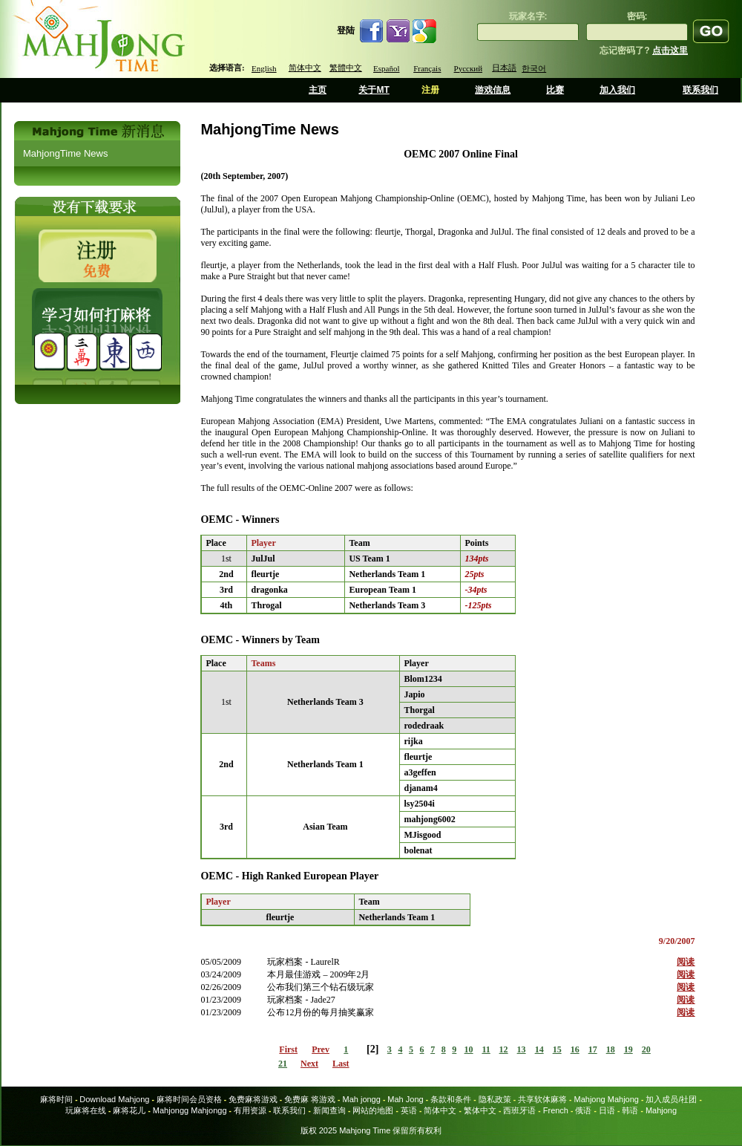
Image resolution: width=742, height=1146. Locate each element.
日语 (607, 1110)
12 (503, 1049)
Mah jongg (361, 1099)
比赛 (555, 90)
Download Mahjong (114, 1099)
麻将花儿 (129, 1110)
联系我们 (700, 90)
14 (539, 1049)
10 (468, 1049)
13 (521, 1049)
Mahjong (661, 1110)
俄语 (583, 1110)
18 (610, 1049)
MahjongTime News (65, 153)
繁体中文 (480, 1110)
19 (628, 1049)
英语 (409, 1110)
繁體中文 (345, 67)
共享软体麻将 (542, 1099)
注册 (430, 90)
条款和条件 (450, 1099)
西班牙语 (519, 1110)
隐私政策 (495, 1099)
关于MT (373, 90)
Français (427, 68)
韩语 (630, 1110)
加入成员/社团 (671, 1099)
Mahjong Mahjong (606, 1099)
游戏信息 (492, 90)
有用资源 (250, 1110)
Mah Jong (405, 1099)
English (264, 68)
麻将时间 (56, 1099)
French (555, 1110)
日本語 (504, 67)
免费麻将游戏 (253, 1099)
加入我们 (617, 90)
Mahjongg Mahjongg (190, 1110)
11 (486, 1049)
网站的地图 (372, 1110)
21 (282, 1063)
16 (575, 1049)
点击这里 (670, 50)
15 (557, 1049)
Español (386, 68)
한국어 (534, 68)
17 (592, 1049)
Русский (468, 68)
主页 (317, 90)
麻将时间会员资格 (189, 1099)
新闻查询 (329, 1110)
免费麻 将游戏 (309, 1099)
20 (646, 1049)
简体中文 (305, 67)
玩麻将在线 (85, 1110)
